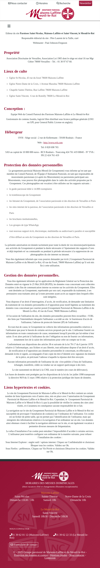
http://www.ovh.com (53, 142)
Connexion (50, 557)
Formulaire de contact (24, 544)
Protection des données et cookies (31, 555)
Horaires (42, 3)
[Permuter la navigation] (9, 26)
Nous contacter (17, 3)
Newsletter (85, 3)
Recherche (63, 3)
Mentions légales (58, 555)
